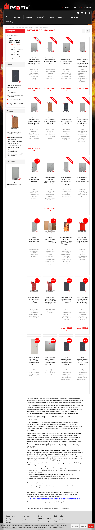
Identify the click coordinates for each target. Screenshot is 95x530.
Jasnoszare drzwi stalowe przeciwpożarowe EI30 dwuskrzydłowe (50, 171)
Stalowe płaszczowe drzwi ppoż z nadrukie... (15, 83)
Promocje (11, 102)
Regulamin (25, 514)
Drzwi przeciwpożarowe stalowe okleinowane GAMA (50, 231)
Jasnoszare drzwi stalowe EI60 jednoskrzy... (15, 129)
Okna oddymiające (59, 510)
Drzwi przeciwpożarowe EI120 (17, 48)
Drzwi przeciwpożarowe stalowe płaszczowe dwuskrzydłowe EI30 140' (34, 112)
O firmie (29, 13)
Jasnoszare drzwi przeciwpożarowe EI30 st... (15, 175)
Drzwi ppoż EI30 (15, 43)
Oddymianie (57, 518)
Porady (24, 510)
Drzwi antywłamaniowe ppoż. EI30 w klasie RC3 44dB (50, 111)
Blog (23, 512)
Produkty (16, 13)
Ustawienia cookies (11, 519)
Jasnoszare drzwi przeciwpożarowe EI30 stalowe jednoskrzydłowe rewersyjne (82, 112)
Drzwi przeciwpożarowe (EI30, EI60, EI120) (14, 31)
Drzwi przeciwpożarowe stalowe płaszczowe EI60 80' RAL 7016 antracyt (66, 352)
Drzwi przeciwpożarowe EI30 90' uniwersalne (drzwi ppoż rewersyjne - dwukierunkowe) (82, 53)
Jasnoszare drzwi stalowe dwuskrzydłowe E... (15, 133)
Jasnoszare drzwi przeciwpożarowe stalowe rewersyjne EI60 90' (50, 51)
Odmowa (83, 526)
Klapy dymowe (58, 512)
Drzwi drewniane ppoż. (44, 512)
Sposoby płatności (11, 510)
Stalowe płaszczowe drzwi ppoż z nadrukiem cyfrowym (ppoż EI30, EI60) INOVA (66, 232)
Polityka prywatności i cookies (28, 517)
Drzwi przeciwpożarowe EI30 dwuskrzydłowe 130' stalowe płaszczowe (66, 52)
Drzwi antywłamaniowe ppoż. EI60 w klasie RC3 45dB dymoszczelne (66, 112)
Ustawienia (75, 526)
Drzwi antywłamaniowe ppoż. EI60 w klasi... (14, 141)
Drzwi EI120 (41, 522)
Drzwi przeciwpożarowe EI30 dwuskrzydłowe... (15, 146)
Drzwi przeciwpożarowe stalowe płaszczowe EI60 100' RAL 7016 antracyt (82, 352)
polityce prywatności (59, 527)
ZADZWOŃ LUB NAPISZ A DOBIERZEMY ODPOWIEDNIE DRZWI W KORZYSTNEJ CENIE (55, 490)
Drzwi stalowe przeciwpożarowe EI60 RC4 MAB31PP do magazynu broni (50, 291)
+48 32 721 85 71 (72, 7)
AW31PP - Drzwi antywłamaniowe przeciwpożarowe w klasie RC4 (82, 231)
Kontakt (89, 7)
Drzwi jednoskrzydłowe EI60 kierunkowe (34, 230)
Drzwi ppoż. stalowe (16, 35)
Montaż (40, 13)
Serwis (51, 13)
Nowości (10, 55)
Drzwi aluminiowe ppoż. (44, 516)
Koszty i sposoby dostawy (10, 512)
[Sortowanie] (83, 22)
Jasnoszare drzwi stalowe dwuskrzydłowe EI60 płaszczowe (82, 171)
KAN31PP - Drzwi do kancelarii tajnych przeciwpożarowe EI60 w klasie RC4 (34, 291)
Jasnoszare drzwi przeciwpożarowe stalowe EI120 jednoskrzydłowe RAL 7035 (34, 352)
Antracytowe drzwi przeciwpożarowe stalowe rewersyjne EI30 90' (66, 291)
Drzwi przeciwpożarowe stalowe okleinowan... (14, 91)
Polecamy (11, 153)
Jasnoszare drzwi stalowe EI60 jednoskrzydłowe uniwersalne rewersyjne (66, 172)
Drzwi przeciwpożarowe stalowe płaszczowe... (14, 77)
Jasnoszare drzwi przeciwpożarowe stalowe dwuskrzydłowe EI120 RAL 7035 (50, 352)
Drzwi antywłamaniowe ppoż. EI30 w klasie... (14, 124)
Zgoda (91, 526)
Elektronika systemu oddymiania (59, 515)
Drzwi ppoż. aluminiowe (17, 40)
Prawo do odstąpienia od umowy (13, 516)
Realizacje (62, 13)
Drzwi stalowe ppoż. (43, 514)
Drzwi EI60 (41, 520)
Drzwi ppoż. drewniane (16, 38)
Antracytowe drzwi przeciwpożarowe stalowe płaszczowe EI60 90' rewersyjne (82, 291)
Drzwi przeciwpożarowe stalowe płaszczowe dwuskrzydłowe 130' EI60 (34, 52)
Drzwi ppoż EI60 (15, 45)
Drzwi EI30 (41, 518)
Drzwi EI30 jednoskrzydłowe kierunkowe (34, 170)
